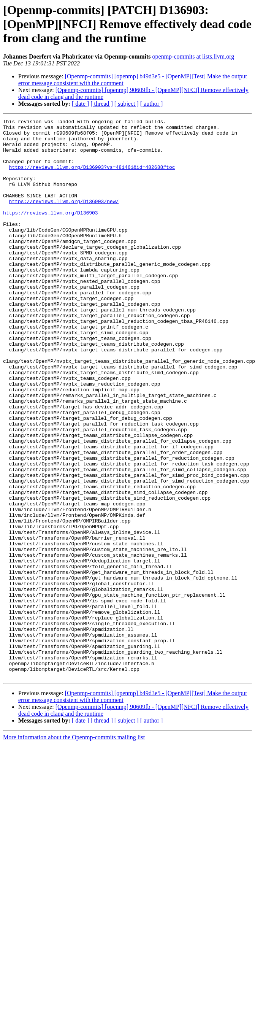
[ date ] (80, 103)
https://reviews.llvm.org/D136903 (50, 232)
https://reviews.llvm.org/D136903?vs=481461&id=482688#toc (92, 177)
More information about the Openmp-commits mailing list (74, 849)
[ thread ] (101, 103)
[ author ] (151, 103)
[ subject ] (126, 103)
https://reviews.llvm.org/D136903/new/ (64, 218)
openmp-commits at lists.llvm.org (193, 56)
